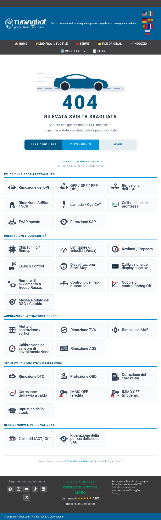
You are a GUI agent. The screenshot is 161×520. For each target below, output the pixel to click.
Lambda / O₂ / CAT (80, 204)
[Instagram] (18, 489)
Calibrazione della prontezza (131, 204)
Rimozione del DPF (29, 187)
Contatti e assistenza (123, 487)
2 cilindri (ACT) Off (29, 438)
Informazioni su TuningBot (125, 490)
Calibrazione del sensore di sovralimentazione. (29, 348)
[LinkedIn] (43, 489)
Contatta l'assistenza (79, 461)
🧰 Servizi (83, 43)
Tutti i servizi (80, 144)
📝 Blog (99, 51)
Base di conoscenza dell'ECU (127, 484)
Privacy (115, 493)
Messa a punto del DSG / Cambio (28, 302)
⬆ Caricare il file (43, 144)
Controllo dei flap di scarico (79, 284)
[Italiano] (150, 13)
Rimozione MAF (129, 330)
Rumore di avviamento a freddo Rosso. (25, 284)
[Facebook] (10, 489)
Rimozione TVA (78, 330)
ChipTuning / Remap (24, 249)
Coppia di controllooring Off (131, 284)
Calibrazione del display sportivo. (130, 266)
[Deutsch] (143, 20)
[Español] (150, 20)
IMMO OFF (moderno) (125, 393)
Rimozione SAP (77, 221)
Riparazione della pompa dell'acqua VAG (79, 438)
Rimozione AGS (78, 348)
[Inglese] (143, 13)
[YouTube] (26, 489)
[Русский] (147, 32)
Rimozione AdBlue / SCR (28, 204)
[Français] (150, 26)
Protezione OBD (78, 376)
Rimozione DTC (26, 376)
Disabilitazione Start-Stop (77, 266)
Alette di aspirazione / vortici (24, 329)
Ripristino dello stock (26, 410)
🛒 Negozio (138, 43)
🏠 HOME (21, 43)
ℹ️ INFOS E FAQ (71, 51)
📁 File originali (110, 43)
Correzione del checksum (128, 376)
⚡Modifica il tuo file (51, 43)
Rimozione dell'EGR (125, 187)
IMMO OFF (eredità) (73, 393)
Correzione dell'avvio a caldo (27, 393)
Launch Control (26, 266)
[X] (26, 497)
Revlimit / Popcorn (132, 249)
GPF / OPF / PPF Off (78, 187)
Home (118, 144)
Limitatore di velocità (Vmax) (77, 249)
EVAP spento (24, 221)
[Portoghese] (143, 26)
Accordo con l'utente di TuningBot (130, 481)
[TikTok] (35, 489)
